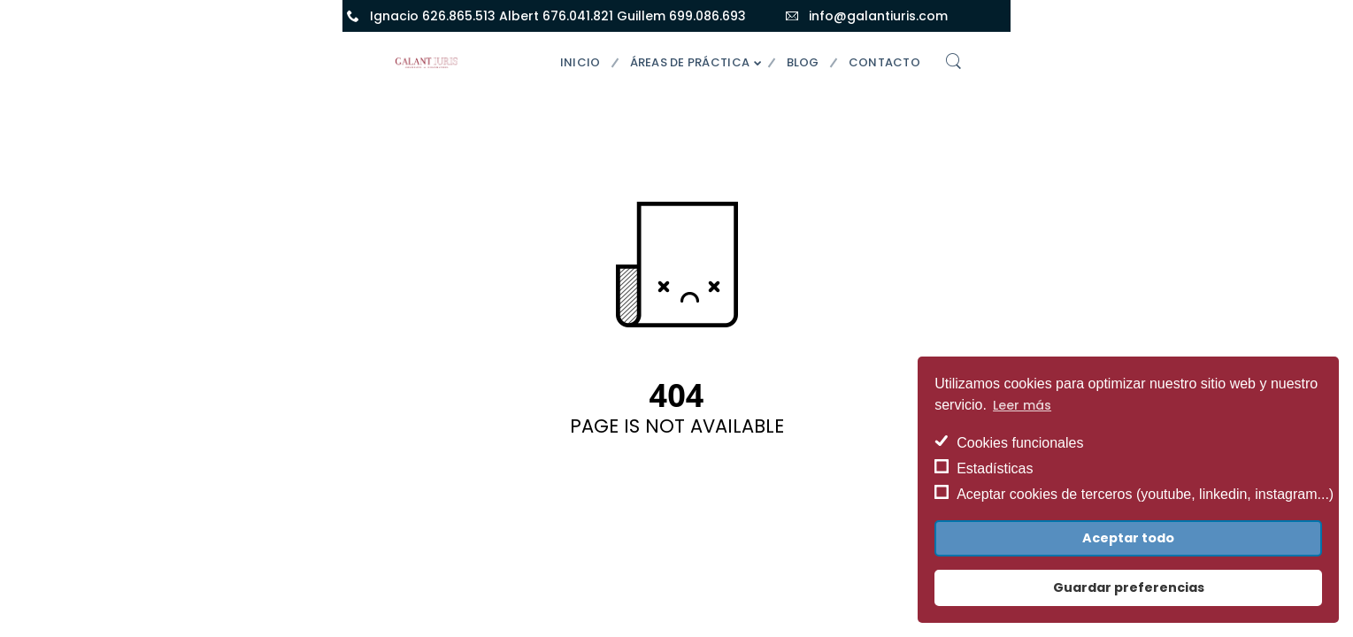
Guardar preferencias (1128, 587)
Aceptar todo (1128, 538)
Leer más (1022, 405)
